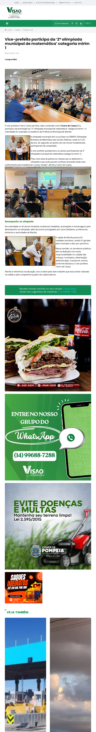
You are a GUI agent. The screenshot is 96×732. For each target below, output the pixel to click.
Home (16, 3)
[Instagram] (76, 23)
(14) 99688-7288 (67, 291)
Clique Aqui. (70, 288)
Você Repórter (62, 23)
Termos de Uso (64, 3)
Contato (78, 3)
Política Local (28, 30)
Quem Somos (27, 3)
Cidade (17, 30)
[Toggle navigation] (7, 23)
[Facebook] (72, 23)
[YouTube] (81, 23)
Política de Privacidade (45, 3)
